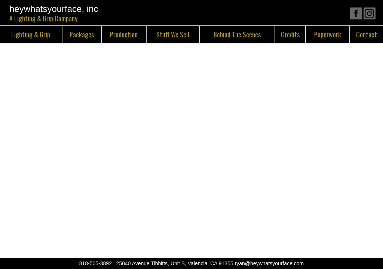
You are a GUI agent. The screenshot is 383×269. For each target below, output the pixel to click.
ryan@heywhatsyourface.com (269, 263)
